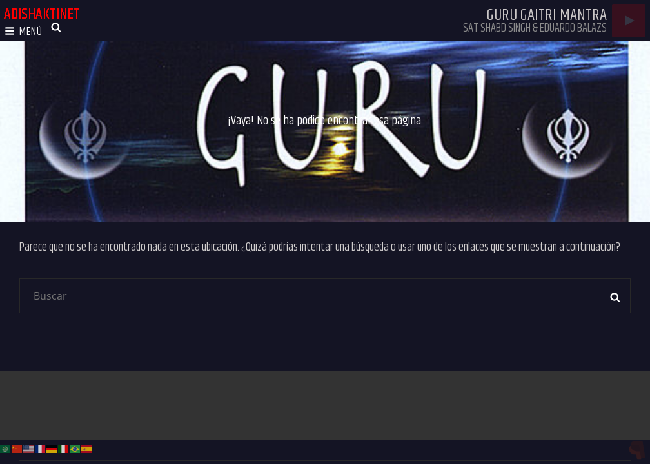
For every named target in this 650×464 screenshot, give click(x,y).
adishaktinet (42, 14)
